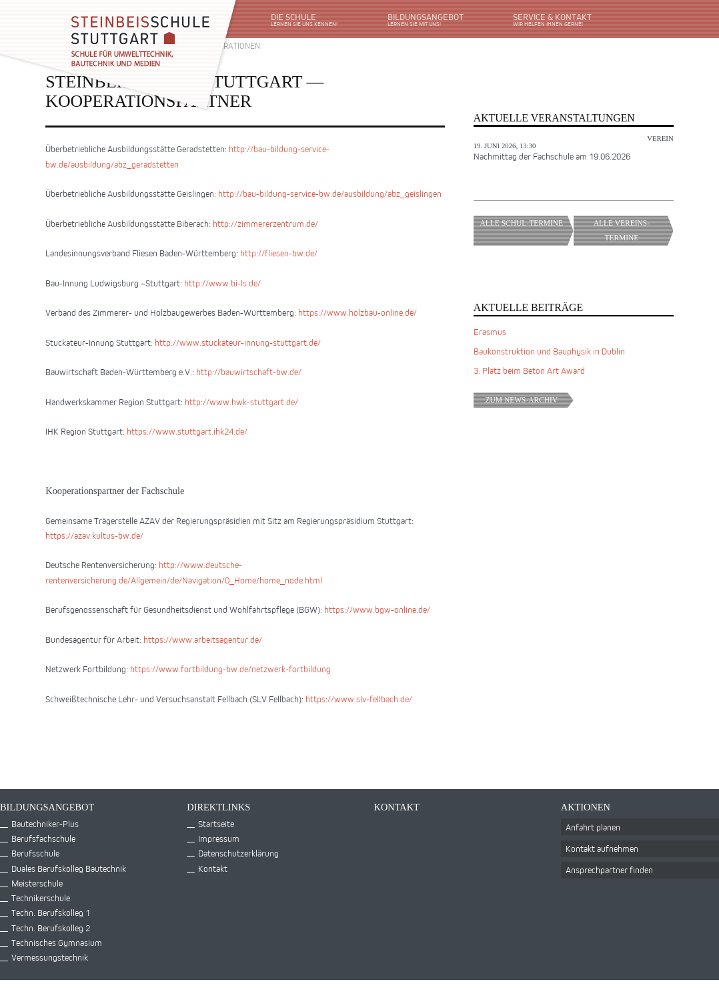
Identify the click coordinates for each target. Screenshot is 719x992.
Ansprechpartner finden (609, 869)
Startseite (216, 823)
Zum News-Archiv (530, 400)
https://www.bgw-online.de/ (377, 609)
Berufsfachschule (43, 838)
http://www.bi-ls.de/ (222, 283)
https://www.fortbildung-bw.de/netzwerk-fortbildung (230, 669)
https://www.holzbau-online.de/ (357, 312)
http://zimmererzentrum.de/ (265, 223)
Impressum (218, 838)
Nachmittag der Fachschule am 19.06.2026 (552, 156)
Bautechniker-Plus (45, 823)
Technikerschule (40, 898)
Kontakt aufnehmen (602, 848)
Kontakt (212, 868)
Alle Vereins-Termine (634, 230)
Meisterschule (37, 883)
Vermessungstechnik (49, 957)
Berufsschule (35, 853)
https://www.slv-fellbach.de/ (358, 699)
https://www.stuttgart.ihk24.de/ (187, 431)
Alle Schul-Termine (527, 230)
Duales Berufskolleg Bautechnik (68, 868)
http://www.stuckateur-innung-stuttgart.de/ (238, 342)
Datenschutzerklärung (238, 853)
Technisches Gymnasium (56, 942)
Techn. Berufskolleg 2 (50, 928)
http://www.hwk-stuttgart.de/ (241, 402)
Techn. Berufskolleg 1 (50, 912)
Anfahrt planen (593, 827)
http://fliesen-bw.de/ (278, 253)
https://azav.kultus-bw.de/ (94, 535)
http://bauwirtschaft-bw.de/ (248, 371)
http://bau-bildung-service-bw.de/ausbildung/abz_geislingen (330, 193)
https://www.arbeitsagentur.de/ (202, 639)
